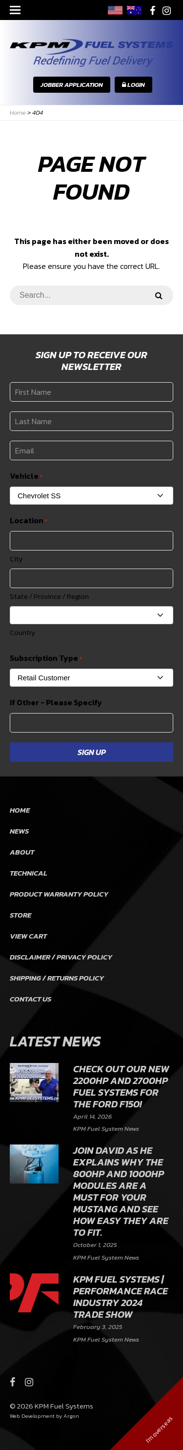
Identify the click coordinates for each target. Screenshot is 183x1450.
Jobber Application (72, 84)
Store (20, 914)
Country (23, 632)
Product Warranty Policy (59, 893)
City (16, 558)
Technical (28, 872)
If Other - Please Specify (56, 702)
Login (133, 84)
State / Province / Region (49, 596)
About (22, 852)
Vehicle (26, 476)
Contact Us (30, 998)
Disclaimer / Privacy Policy (61, 956)
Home (20, 810)
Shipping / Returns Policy (57, 977)
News (19, 831)
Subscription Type (46, 658)
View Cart (28, 935)
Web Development (32, 1416)
